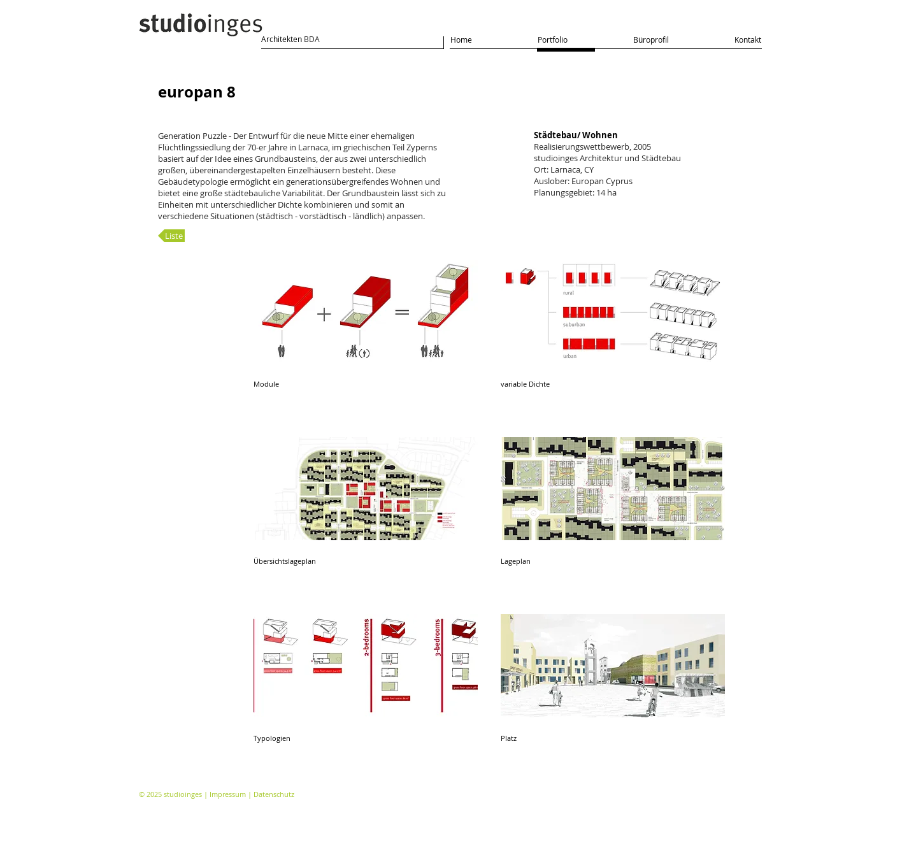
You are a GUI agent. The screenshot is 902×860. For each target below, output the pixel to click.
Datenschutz (274, 794)
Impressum (228, 794)
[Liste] (171, 235)
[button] (366, 337)
